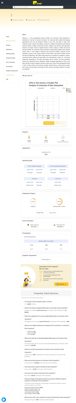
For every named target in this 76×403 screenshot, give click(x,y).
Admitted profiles (10, 53)
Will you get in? (10, 41)
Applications (9, 49)
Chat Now (61, 284)
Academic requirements (12, 70)
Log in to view (30, 169)
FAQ (7, 79)
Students (8, 45)
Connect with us (10, 75)
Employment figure (10, 58)
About (7, 36)
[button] (2, 3)
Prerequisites (9, 66)
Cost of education (10, 62)
